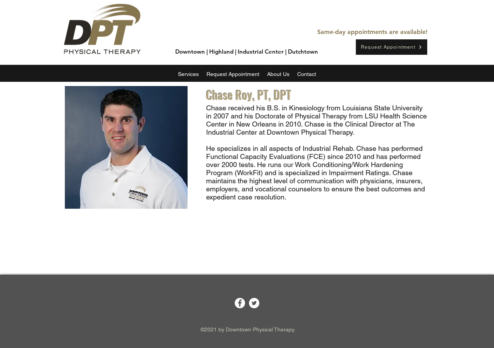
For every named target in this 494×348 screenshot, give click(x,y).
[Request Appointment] (391, 47)
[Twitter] (254, 303)
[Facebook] (240, 303)
